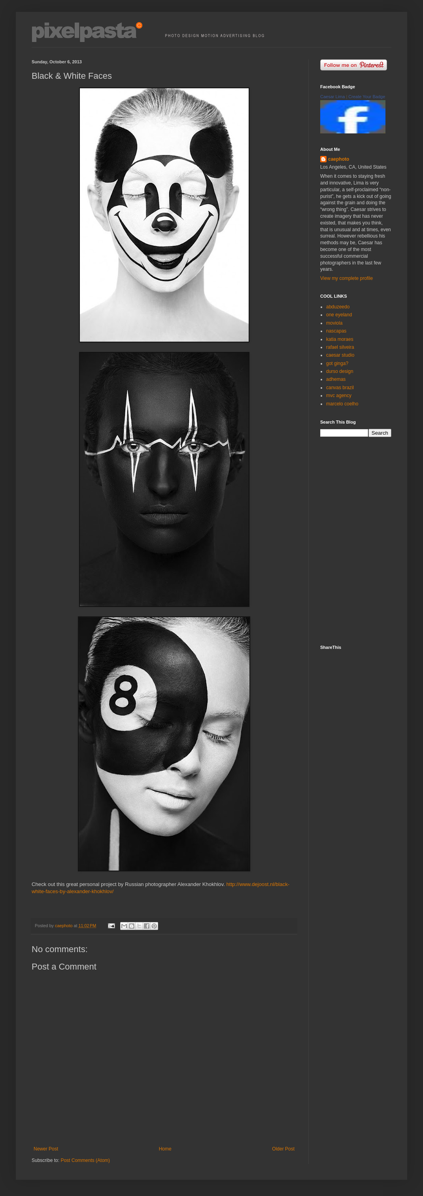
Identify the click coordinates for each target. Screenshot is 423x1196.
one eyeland (339, 315)
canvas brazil (340, 387)
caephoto (338, 159)
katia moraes (339, 339)
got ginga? (337, 363)
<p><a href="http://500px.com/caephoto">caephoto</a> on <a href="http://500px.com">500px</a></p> (361, 540)
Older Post (283, 1149)
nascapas (336, 331)
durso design (339, 371)
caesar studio (340, 355)
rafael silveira (340, 347)
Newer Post (46, 1149)
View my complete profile (346, 278)
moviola (334, 323)
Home (165, 1149)
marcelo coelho (342, 404)
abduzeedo (337, 307)
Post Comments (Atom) (85, 1160)
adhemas (336, 379)
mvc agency (338, 395)
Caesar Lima (332, 96)
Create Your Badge (366, 96)
